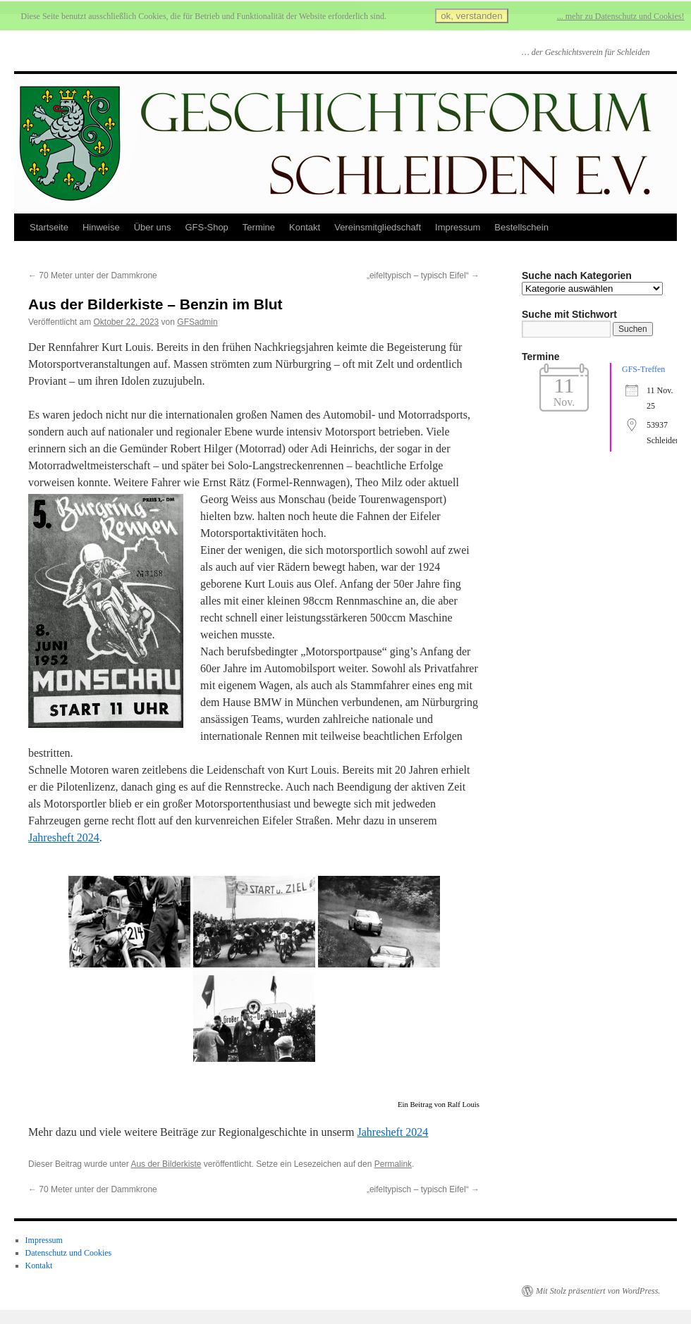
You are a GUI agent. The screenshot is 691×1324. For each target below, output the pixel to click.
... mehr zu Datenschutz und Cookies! (621, 16)
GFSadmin (197, 322)
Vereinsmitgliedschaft (377, 227)
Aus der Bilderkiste (165, 1164)
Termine (259, 227)
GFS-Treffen (643, 369)
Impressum (457, 227)
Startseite (49, 227)
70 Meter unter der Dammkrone (92, 275)
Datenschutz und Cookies (68, 1253)
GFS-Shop (206, 227)
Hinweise (101, 227)
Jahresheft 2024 (63, 837)
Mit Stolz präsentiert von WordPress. (598, 1291)
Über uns (152, 227)
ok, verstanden (471, 16)
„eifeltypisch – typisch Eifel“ (423, 275)
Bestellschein (521, 227)
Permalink (393, 1164)
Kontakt (304, 227)
